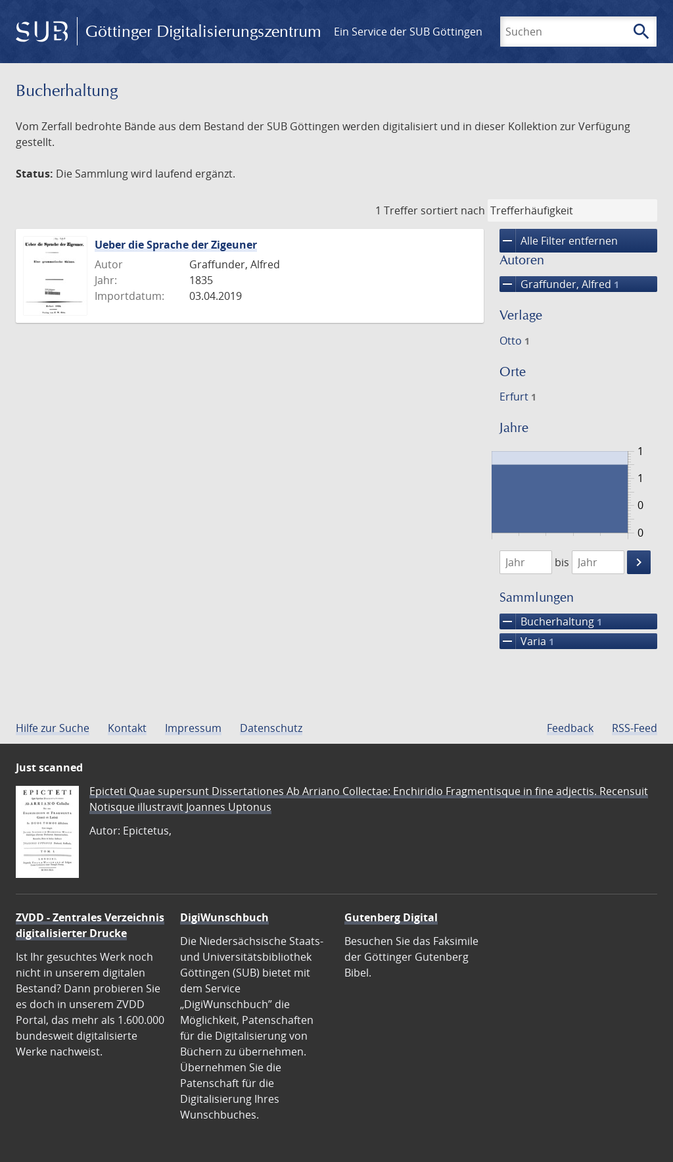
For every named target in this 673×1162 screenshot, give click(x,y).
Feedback (570, 728)
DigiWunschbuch (224, 917)
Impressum (193, 728)
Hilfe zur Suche (52, 728)
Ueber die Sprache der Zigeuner (176, 244)
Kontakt (127, 728)
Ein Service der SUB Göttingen (408, 31)
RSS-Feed (634, 728)
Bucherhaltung (550, 621)
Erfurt (517, 396)
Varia (526, 641)
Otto (514, 340)
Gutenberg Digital (391, 917)
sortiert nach (453, 210)
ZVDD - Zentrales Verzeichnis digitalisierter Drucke (90, 925)
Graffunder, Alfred (559, 284)
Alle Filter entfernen (558, 241)
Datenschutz (271, 728)
